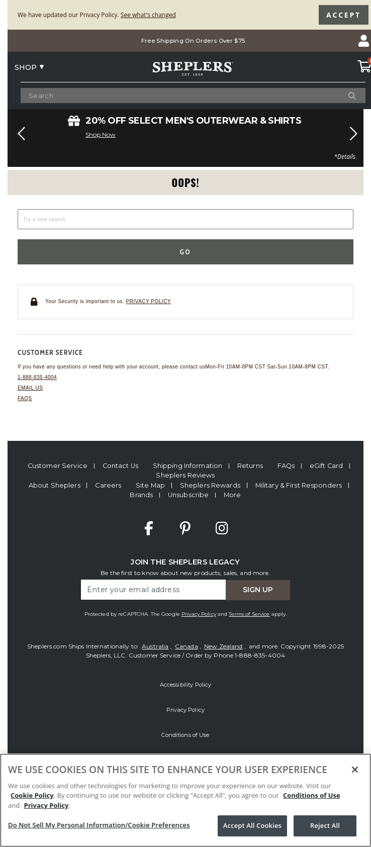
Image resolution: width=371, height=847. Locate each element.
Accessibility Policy (186, 684)
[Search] (340, 95)
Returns (250, 465)
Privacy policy (148, 301)
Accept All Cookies (252, 825)
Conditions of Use (185, 734)
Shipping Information (188, 465)
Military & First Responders (298, 485)
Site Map (150, 485)
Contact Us (120, 465)
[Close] (355, 770)
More (232, 495)
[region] (185, 800)
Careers (108, 485)
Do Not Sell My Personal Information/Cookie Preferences (99, 824)
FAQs (25, 398)
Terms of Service (249, 614)
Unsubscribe (188, 495)
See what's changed (148, 15)
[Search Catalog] (185, 96)
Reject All (325, 825)
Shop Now (100, 134)
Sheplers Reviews (185, 475)
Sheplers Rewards (210, 485)
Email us (30, 388)
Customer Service (57, 465)
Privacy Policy (198, 614)
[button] (19, 134)
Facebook (148, 528)
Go (186, 251)
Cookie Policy (32, 795)
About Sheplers (54, 485)
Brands (141, 495)
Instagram (222, 528)
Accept (343, 15)
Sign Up (258, 589)
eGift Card (326, 465)
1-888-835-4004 (37, 377)
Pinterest (185, 528)
